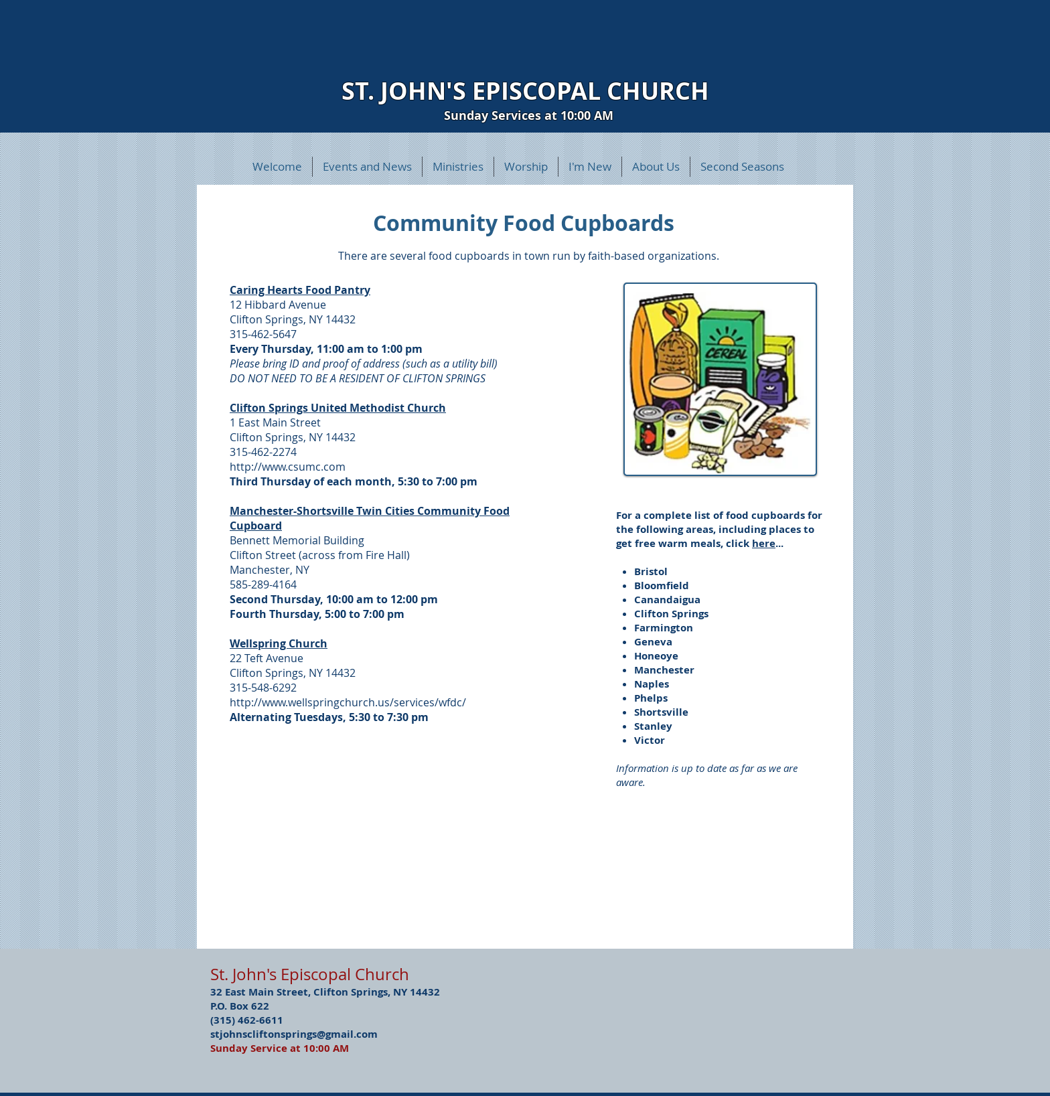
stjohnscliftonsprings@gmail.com (294, 1034)
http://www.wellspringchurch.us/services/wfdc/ (348, 702)
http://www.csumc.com (288, 466)
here (763, 543)
